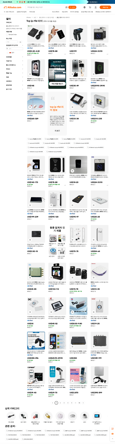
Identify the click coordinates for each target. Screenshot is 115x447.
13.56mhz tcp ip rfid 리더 (81, 143)
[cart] (90, 7)
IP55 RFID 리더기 (27, 439)
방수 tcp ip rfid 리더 (69, 431)
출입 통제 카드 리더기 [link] (63, 17)
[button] (66, 7)
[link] (112, 428)
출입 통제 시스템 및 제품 (46, 17)
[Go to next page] (83, 403)
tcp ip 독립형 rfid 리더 (34, 139)
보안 (35, 17)
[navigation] (14, 210)
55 (79, 403)
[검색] (72, 7)
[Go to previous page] (52, 403)
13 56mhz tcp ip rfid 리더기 (36, 147)
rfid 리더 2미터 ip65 (69, 435)
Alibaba (28, 17)
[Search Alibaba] (45, 7)
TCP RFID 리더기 (11, 435)
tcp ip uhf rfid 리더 (85, 139)
